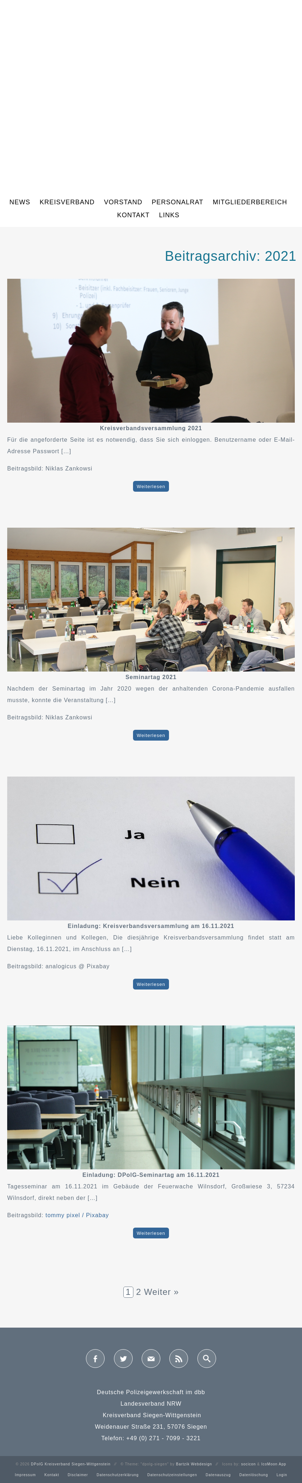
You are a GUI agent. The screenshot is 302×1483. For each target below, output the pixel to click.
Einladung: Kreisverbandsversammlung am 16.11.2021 (151, 926)
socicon (248, 1464)
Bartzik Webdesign (194, 1464)
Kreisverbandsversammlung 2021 (151, 428)
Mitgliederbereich (250, 202)
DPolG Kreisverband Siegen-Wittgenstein (70, 1464)
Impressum (25, 1475)
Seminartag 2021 (151, 677)
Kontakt (133, 215)
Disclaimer (78, 1475)
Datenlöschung (253, 1475)
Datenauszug (218, 1475)
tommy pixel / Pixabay (77, 1215)
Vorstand (123, 202)
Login (281, 1475)
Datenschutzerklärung (118, 1475)
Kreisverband (67, 202)
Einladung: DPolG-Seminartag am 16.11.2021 (151, 1175)
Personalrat (177, 202)
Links (169, 215)
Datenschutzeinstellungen (172, 1475)
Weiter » (161, 1292)
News (19, 202)
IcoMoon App (273, 1464)
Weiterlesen (151, 486)
